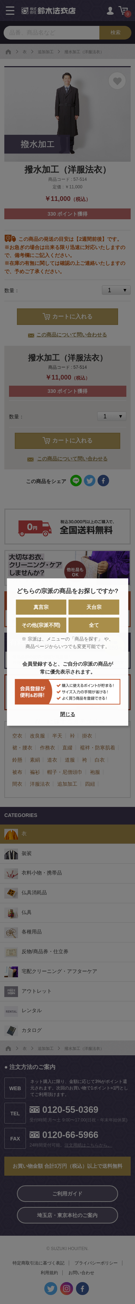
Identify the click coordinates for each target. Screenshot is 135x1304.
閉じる (67, 714)
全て (94, 625)
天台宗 (94, 607)
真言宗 (41, 607)
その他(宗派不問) (41, 625)
